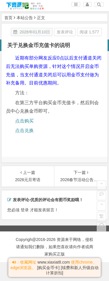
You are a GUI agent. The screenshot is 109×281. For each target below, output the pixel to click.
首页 (8, 17)
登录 (24, 210)
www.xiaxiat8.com (53, 262)
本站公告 (25, 17)
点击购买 (24, 120)
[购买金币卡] (48, 267)
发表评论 (65, 32)
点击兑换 (24, 130)
